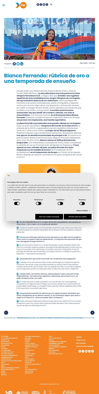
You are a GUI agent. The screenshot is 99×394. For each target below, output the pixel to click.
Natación (52, 352)
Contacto (81, 340)
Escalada (28, 338)
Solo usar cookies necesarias (49, 217)
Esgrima (28, 340)
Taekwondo (29, 355)
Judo (50, 336)
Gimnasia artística (31, 345)
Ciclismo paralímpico (33, 336)
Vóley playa (29, 371)
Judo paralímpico (55, 338)
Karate (51, 340)
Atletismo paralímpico (9, 338)
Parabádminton (7, 357)
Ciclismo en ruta (7, 354)
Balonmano (5, 345)
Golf (26, 348)
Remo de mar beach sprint (10, 368)
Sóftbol (4, 375)
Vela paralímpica (31, 369)
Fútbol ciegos (30, 343)
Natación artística (56, 354)
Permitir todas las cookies (78, 217)
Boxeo (3, 347)
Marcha (51, 348)
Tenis (26, 357)
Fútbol (27, 341)
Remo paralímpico (7, 369)
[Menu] (3, 5)
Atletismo (4, 336)
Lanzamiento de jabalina (57, 341)
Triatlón (28, 362)
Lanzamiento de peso (56, 343)
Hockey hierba (30, 354)
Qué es (79, 337)
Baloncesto (5, 341)
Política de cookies (84, 346)
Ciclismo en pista (7, 352)
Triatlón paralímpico (33, 364)
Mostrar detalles (82, 210)
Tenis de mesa (29, 359)
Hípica (27, 352)
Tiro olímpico (30, 361)
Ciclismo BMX (6, 350)
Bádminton (5, 340)
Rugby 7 (3, 373)
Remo (3, 366)
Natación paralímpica (9, 355)
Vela (26, 366)
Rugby (3, 371)
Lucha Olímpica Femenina (57, 347)
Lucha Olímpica (54, 345)
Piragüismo (5, 364)
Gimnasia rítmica (31, 347)
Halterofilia (29, 350)
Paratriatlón (6, 359)
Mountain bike (54, 350)
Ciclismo (4, 348)
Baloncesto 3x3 (6, 343)
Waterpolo (29, 373)
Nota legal (81, 343)
